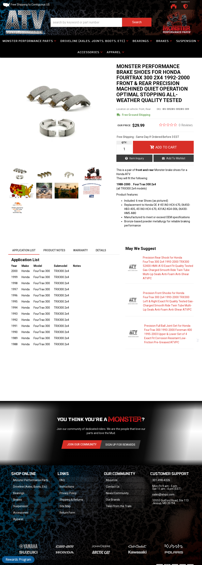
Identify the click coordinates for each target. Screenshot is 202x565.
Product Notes (54, 250)
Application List (24, 250)
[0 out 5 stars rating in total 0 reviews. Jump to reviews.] (176, 125)
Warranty (80, 250)
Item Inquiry (136, 158)
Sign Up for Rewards (120, 444)
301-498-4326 (161, 480)
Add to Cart (166, 147)
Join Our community (81, 444)
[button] (101, 22)
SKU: (159, 109)
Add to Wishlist (175, 158)
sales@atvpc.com (163, 494)
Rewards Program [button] (18, 559)
